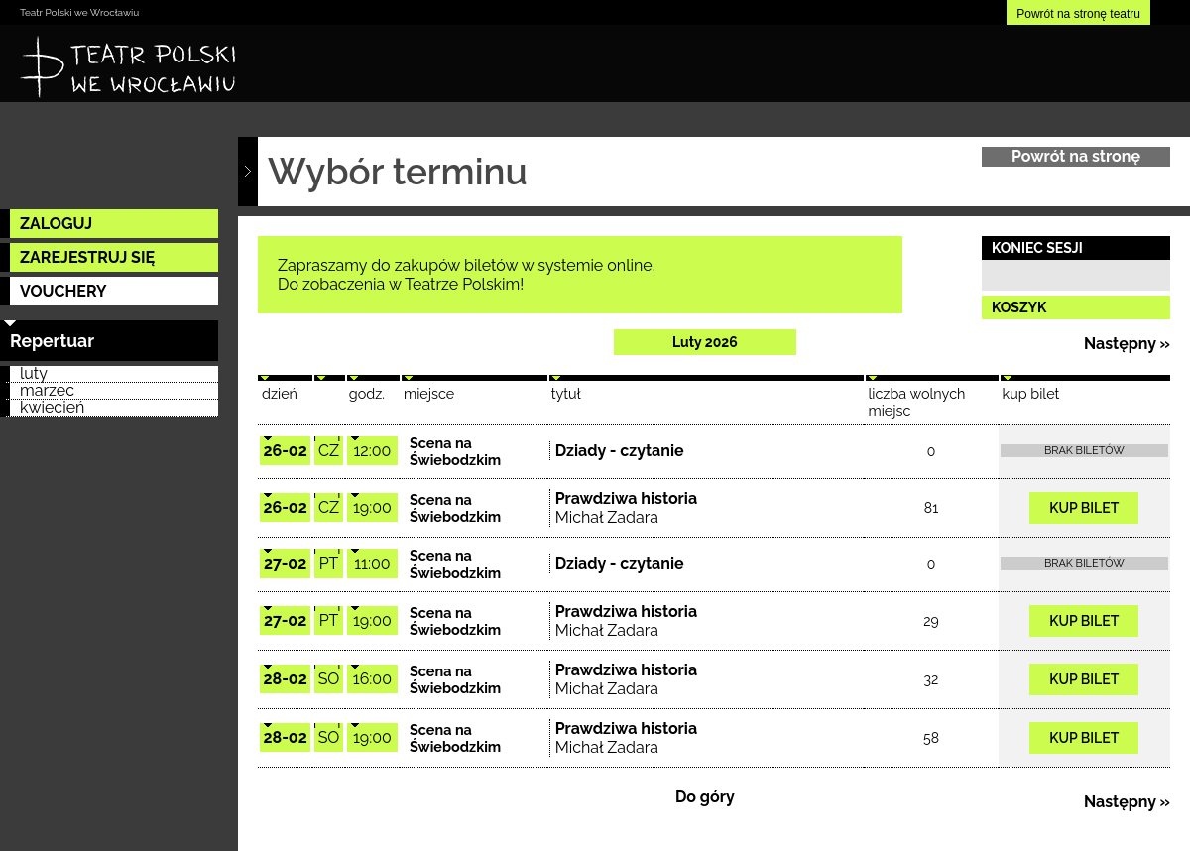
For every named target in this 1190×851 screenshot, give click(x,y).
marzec (47, 391)
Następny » (1127, 343)
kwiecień (52, 408)
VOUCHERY (63, 291)
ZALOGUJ (56, 223)
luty (34, 374)
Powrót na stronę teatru (1078, 14)
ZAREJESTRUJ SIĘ (87, 257)
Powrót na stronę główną (1076, 157)
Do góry (705, 797)
